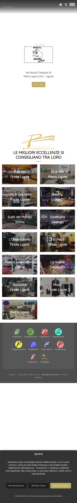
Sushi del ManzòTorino (19, 333)
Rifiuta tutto (39, 485)
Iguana (8, 7)
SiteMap (38, 397)
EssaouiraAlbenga (57, 333)
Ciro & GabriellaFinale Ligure (19, 310)
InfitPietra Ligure (19, 423)
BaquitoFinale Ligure (19, 288)
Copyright (22, 394)
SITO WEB (39, 127)
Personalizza (16, 485)
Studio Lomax (33, 394)
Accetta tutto (60, 485)
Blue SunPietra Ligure (57, 288)
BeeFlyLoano (57, 310)
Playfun (12, 394)
